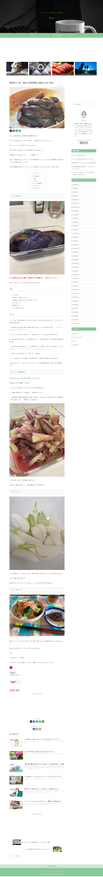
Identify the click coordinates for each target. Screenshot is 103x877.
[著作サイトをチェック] (34, 729)
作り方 (35, 181)
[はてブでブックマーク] (16, 131)
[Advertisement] (51, 49)
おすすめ (12, 690)
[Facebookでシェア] (13, 131)
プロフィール (41, 872)
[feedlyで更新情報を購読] (37, 729)
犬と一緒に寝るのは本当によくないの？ (83, 159)
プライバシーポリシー (51, 872)
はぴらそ (83, 120)
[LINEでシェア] (20, 131)
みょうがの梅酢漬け (37, 183)
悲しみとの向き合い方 (79, 155)
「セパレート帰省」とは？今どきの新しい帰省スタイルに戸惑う (84, 173)
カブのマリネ (35, 185)
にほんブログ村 (14, 675)
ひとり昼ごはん (36, 188)
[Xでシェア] (10, 131)
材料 (35, 178)
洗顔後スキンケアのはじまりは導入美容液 (84, 163)
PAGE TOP (51, 867)
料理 (17, 690)
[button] (43, 721)
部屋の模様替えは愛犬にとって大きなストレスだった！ (84, 167)
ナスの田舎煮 (35, 176)
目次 (35, 173)
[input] (84, 104)
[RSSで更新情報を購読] (40, 729)
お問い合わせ (62, 872)
